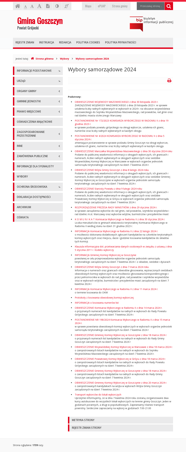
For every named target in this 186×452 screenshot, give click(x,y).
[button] (120, 420)
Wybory (64, 58)
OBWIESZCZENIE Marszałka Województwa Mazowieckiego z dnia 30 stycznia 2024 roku (123, 151)
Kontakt (21, 94)
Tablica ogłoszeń (26, 142)
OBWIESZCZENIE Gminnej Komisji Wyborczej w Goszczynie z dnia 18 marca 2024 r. (121, 335)
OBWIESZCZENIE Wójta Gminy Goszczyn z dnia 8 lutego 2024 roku (112, 170)
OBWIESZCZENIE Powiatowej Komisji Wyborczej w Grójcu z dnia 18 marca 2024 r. (120, 358)
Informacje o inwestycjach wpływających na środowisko (33, 265)
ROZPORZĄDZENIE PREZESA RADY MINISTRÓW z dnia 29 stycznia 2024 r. (116, 207)
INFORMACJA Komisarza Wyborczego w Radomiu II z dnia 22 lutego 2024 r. (116, 231)
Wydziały (22, 135)
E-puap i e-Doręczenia (29, 101)
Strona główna (42, 58)
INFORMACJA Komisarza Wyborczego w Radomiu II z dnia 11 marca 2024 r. (116, 289)
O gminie (22, 78)
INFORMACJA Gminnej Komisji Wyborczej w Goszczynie (105, 255)
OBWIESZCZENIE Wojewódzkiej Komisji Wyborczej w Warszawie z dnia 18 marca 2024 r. (124, 347)
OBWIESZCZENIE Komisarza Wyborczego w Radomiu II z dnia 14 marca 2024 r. (118, 307)
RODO (20, 109)
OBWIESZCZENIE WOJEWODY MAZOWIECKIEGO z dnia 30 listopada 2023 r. (116, 101)
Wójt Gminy (23, 127)
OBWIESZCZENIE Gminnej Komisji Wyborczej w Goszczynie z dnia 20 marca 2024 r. (121, 382)
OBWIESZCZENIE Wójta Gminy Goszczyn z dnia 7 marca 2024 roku (112, 267)
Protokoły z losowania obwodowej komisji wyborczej (104, 297)
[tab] (120, 420)
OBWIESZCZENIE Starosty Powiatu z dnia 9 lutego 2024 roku (108, 188)
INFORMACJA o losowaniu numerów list (97, 302)
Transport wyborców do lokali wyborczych (98, 394)
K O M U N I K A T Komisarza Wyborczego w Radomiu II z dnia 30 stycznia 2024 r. (120, 219)
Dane (20, 86)
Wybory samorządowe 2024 (92, 58)
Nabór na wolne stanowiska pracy (35, 150)
